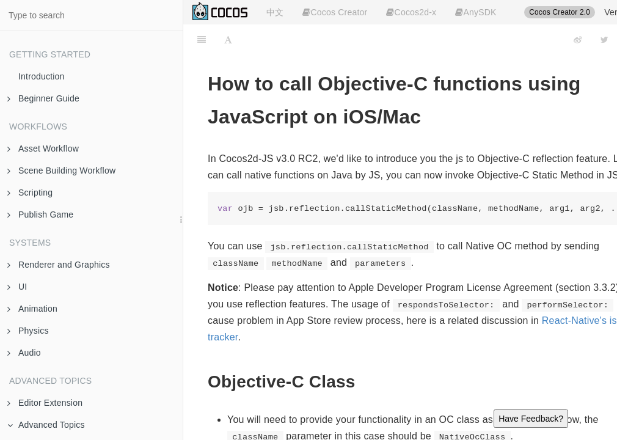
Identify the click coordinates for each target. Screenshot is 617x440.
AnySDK (475, 12)
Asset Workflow (43, 148)
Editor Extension (44, 403)
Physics (28, 331)
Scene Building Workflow (61, 170)
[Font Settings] (228, 39)
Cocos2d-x (411, 12)
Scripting (30, 192)
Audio (24, 353)
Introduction (41, 76)
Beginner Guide (43, 98)
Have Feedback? (530, 419)
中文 (274, 12)
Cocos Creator (334, 12)
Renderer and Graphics (58, 265)
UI (17, 287)
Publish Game (40, 214)
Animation (32, 309)
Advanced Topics (46, 425)
